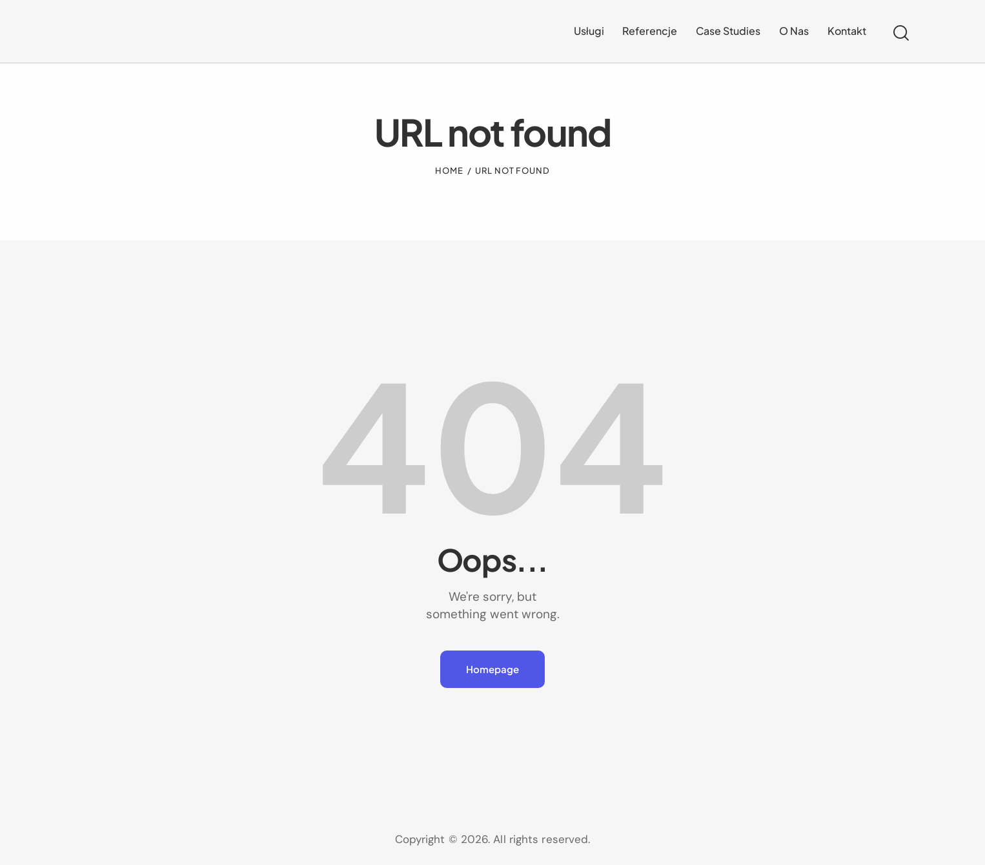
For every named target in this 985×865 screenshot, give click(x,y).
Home (449, 170)
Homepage (492, 669)
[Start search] (901, 33)
